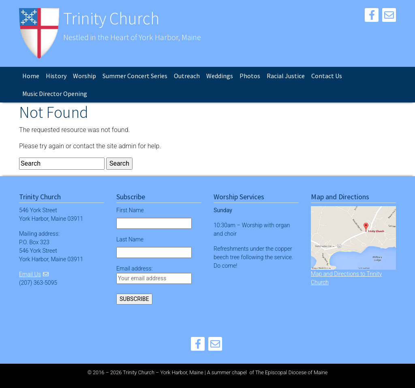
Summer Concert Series (135, 76)
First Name (130, 210)
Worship (84, 76)
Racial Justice (286, 76)
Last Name (129, 239)
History (56, 76)
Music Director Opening (54, 94)
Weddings (219, 76)
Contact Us (326, 76)
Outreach (187, 76)
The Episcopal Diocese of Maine (291, 372)
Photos (250, 76)
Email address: (154, 274)
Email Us (30, 274)
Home (30, 76)
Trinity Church (111, 18)
